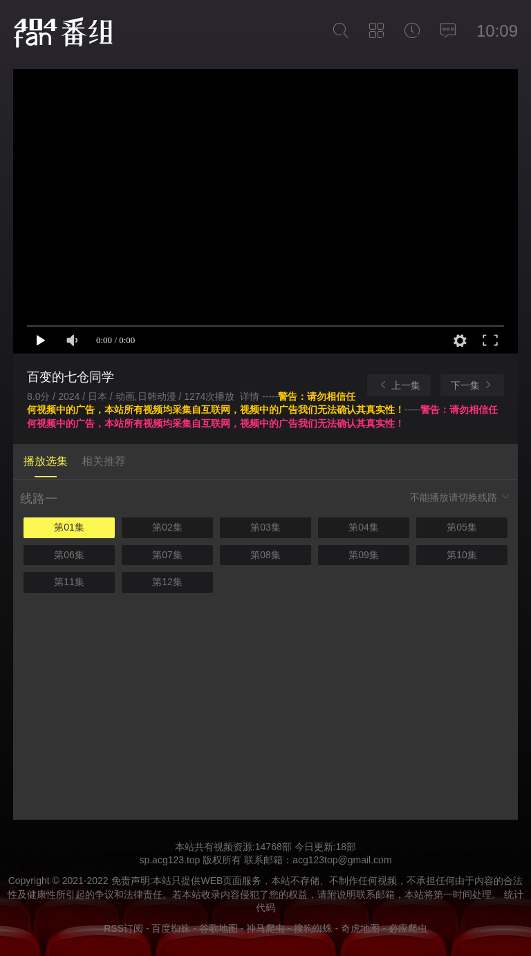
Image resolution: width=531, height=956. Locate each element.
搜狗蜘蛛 (313, 928)
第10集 (462, 554)
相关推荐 (104, 461)
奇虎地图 (360, 928)
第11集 (69, 581)
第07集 (167, 554)
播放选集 (46, 461)
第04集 (363, 527)
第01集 (69, 527)
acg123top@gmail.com (341, 859)
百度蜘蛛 (170, 928)
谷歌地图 (218, 928)
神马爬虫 (265, 928)
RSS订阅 (123, 928)
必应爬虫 (408, 928)
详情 (251, 396)
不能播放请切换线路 (460, 497)
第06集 (69, 554)
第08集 (265, 554)
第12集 (167, 581)
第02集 (167, 527)
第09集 (363, 554)
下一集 (472, 385)
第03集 (265, 527)
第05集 (462, 527)
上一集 (399, 385)
